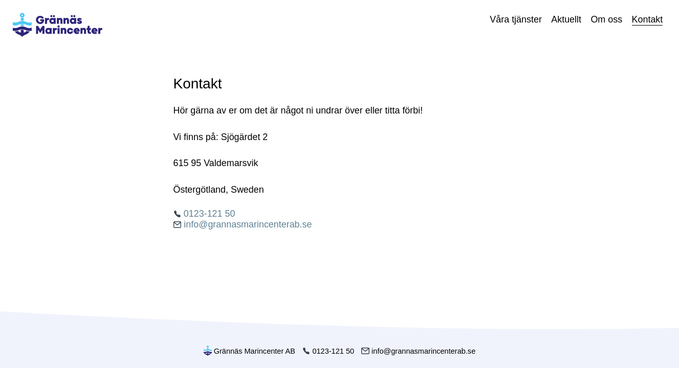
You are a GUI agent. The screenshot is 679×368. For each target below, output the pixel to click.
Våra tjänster (516, 19)
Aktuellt (566, 19)
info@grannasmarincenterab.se (242, 224)
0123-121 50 (204, 214)
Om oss (606, 19)
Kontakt (647, 19)
